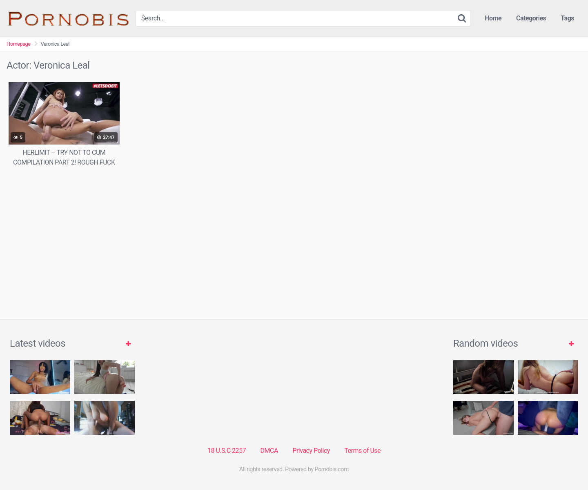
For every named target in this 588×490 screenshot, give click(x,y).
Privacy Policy (311, 450)
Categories (531, 18)
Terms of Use (362, 450)
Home (493, 18)
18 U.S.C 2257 (226, 450)
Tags (567, 18)
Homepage (19, 44)
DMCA (269, 450)
